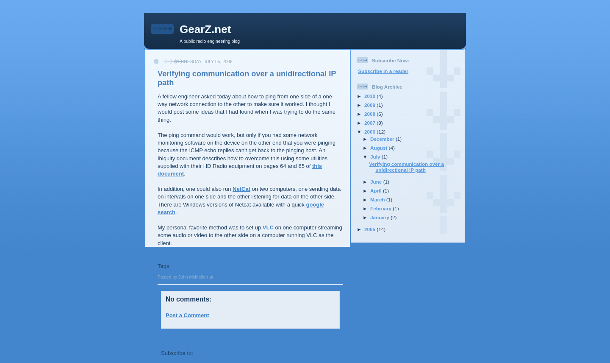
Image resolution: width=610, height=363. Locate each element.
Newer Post (176, 338)
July (376, 156)
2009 (370, 105)
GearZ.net (205, 29)
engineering (203, 266)
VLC (268, 227)
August (379, 148)
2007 (370, 123)
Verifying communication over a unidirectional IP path (406, 167)
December (383, 139)
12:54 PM (224, 277)
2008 (370, 114)
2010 (370, 96)
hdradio (253, 266)
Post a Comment (187, 315)
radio (179, 266)
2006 (370, 131)
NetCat (241, 189)
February (381, 208)
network (230, 266)
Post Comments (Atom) (225, 353)
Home (251, 338)
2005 (370, 229)
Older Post (326, 338)
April (376, 190)
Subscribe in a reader (383, 71)
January (380, 217)
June (376, 181)
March (378, 199)
